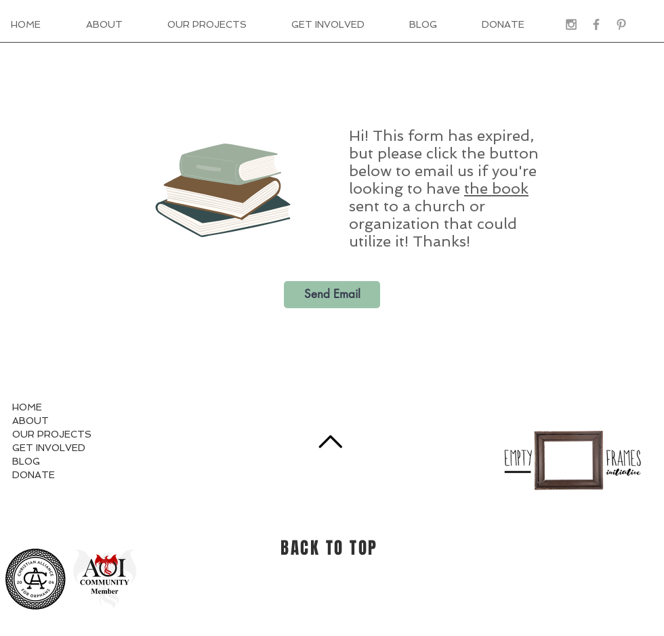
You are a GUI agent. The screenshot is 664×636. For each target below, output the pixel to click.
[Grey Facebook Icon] (596, 24)
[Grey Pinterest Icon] (621, 24)
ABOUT (30, 420)
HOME (27, 407)
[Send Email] (332, 294)
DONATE (33, 474)
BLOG (26, 461)
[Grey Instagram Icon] (571, 24)
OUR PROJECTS (51, 434)
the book (496, 188)
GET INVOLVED (48, 447)
